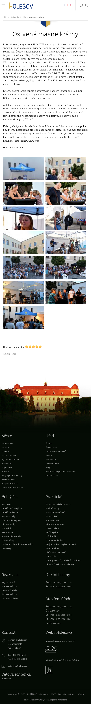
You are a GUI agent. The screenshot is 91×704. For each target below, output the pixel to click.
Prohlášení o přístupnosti (38, 694)
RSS (23, 694)
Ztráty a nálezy (52, 528)
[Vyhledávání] (86, 5)
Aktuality (15, 17)
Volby (48, 467)
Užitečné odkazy (53, 548)
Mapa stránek (13, 694)
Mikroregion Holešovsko (12, 487)
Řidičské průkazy (9, 594)
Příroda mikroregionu (11, 520)
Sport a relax (7, 504)
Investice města (8, 479)
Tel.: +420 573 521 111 (17, 655)
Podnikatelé (7, 463)
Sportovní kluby (8, 516)
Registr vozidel (8, 582)
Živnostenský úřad (10, 598)
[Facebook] (64, 5)
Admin (81, 694)
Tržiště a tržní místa (54, 540)
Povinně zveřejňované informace (60, 471)
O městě (5, 447)
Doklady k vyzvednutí (55, 512)
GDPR (53, 694)
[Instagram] (70, 5)
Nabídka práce (52, 532)
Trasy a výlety (8, 540)
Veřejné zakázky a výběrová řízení (61, 544)
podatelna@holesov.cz (17, 666)
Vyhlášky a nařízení (10, 459)
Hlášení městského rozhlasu (58, 504)
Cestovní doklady (9, 590)
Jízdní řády (51, 556)
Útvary (49, 443)
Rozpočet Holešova (10, 483)
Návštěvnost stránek (55, 524)
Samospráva (7, 443)
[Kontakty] (81, 5)
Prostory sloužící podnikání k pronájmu (63, 560)
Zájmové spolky (8, 524)
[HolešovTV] (67, 5)
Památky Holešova (10, 512)
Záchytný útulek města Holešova (60, 564)
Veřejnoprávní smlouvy (12, 475)
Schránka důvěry (53, 520)
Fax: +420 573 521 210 (17, 659)
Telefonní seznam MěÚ (56, 451)
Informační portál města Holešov (60, 641)
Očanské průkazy (9, 586)
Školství (5, 451)
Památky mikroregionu (12, 508)
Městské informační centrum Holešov (62, 660)
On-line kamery (52, 508)
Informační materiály (11, 536)
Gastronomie (7, 532)
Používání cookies (66, 694)
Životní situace (52, 463)
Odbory (49, 455)
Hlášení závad (52, 516)
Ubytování (6, 528)
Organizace (7, 467)
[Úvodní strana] (5, 17)
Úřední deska (51, 447)
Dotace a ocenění (9, 455)
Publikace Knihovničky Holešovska (17, 544)
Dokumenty (51, 459)
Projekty (5, 471)
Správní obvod (52, 475)
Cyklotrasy (6, 548)
